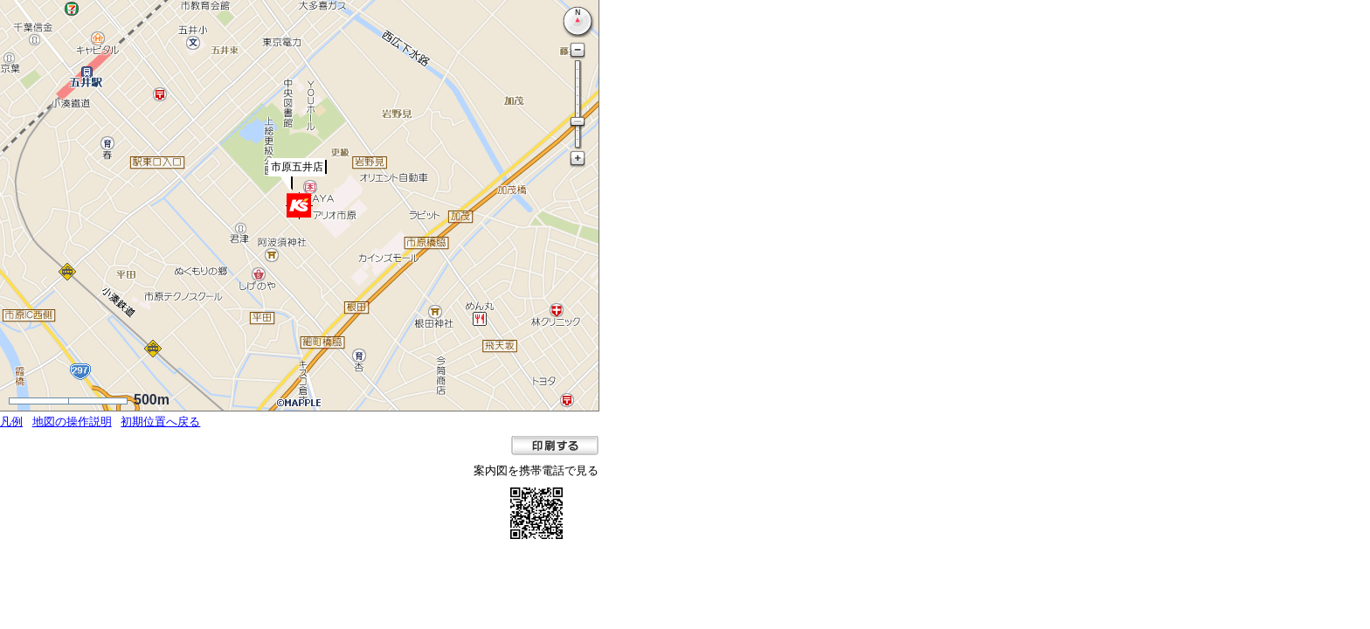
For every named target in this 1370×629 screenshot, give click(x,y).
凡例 (11, 421)
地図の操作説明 (72, 421)
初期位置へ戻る (160, 421)
